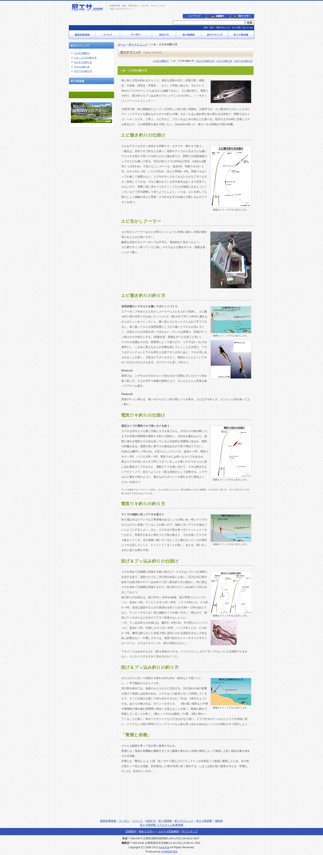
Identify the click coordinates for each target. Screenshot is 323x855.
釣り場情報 (165, 820)
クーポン (124, 820)
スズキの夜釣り (82, 53)
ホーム (122, 44)
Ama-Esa (164, 847)
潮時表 (219, 820)
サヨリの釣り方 (82, 66)
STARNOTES (169, 851)
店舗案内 (130, 831)
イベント (137, 820)
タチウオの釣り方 (83, 71)
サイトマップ (190, 831)
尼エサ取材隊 (204, 820)
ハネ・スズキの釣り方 (85, 57)
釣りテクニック (138, 44)
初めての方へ (147, 831)
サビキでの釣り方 (83, 62)
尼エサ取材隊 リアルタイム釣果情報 (161, 825)
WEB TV (151, 820)
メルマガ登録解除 (168, 831)
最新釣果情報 (108, 820)
